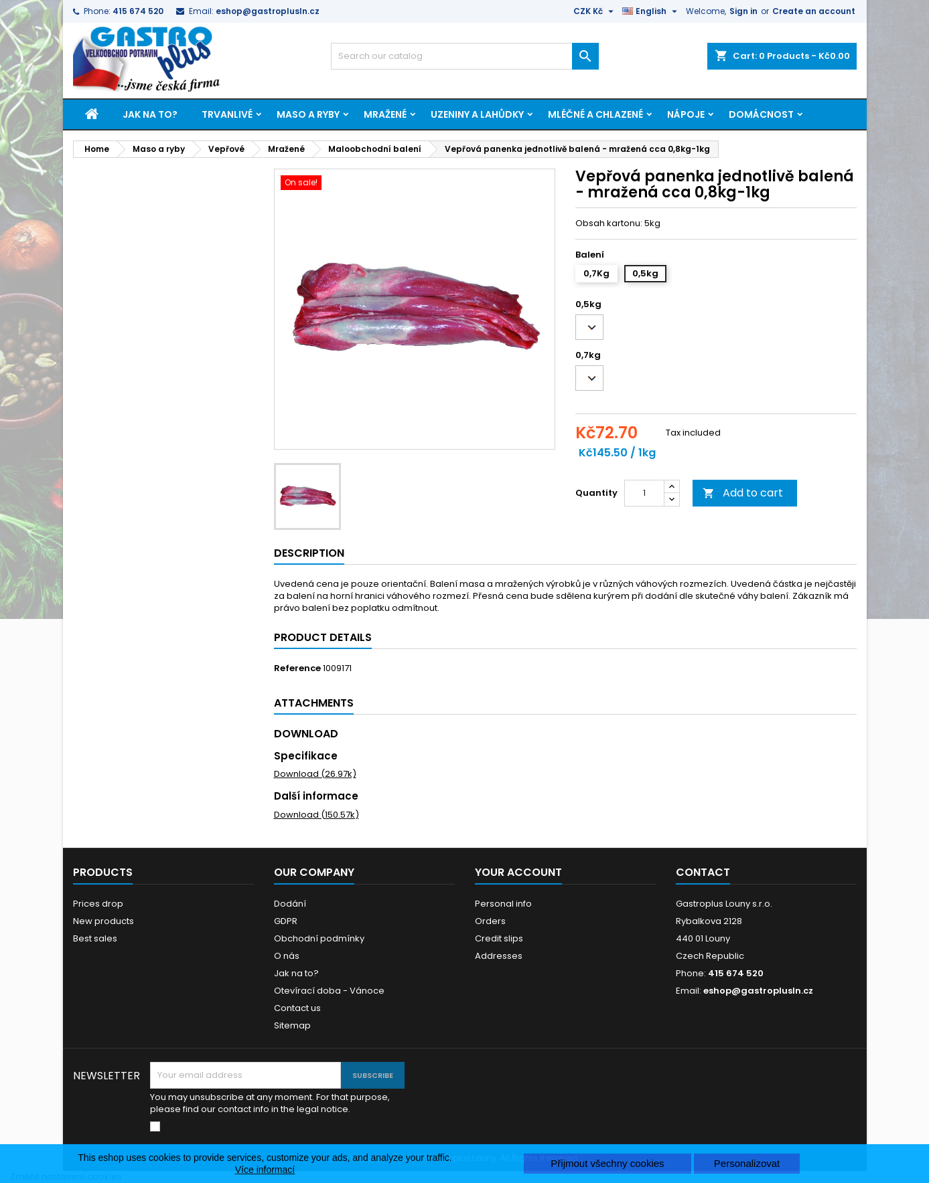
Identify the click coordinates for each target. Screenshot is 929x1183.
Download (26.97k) (315, 773)
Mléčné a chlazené (595, 114)
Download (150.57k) (316, 814)
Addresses (498, 955)
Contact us (297, 1008)
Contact (703, 872)
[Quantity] (644, 493)
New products (103, 921)
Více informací (265, 1169)
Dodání (290, 903)
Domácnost (761, 114)
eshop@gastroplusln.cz (267, 11)
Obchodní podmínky (319, 938)
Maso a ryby (308, 114)
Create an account (813, 11)
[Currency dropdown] (595, 11)
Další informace (316, 796)
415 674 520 (138, 11)
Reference (297, 668)
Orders (490, 921)
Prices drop (98, 903)
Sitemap (292, 1025)
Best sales (95, 938)
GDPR (285, 921)
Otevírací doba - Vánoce (329, 990)
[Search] (465, 56)
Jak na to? (150, 114)
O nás (286, 955)
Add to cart (743, 492)
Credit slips (499, 938)
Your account (518, 872)
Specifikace (306, 756)
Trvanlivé (227, 114)
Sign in (743, 11)
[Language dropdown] (651, 11)
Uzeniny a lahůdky (477, 114)
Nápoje (686, 114)
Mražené (385, 114)
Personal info (503, 903)
